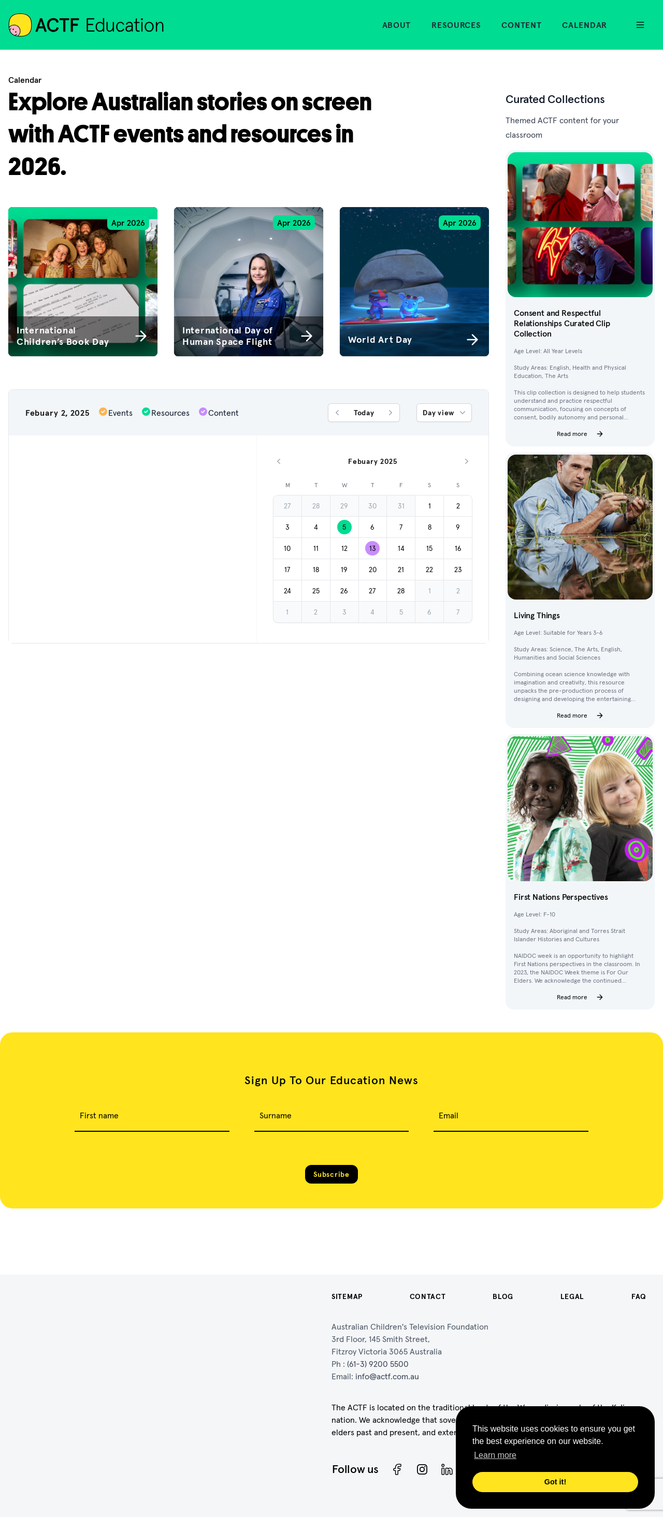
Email (448, 1115)
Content (521, 25)
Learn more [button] (495, 1455)
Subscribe (331, 1174)
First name (99, 1115)
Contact (428, 1296)
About (396, 25)
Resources (456, 25)
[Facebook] (397, 1469)
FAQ (638, 1296)
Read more (580, 434)
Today (364, 412)
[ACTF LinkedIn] (447, 1469)
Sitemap (347, 1296)
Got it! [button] (555, 1482)
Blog (503, 1296)
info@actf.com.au (387, 1376)
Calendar (584, 25)
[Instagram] (422, 1469)
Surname (276, 1115)
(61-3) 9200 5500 (378, 1364)
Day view (445, 412)
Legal (572, 1296)
